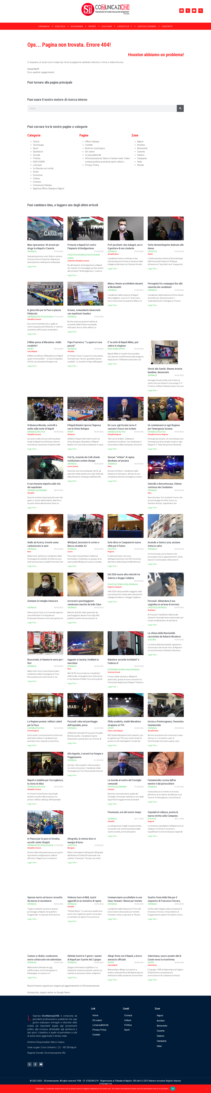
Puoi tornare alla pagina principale (49, 82)
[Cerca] (180, 108)
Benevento (142, 148)
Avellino (141, 145)
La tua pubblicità (93, 155)
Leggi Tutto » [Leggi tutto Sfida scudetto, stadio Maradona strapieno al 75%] (113, 745)
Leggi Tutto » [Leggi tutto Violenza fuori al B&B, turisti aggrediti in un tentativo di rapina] (72, 921)
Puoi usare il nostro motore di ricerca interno (57, 100)
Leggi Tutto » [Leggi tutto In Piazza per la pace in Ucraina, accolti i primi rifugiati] (32, 863)
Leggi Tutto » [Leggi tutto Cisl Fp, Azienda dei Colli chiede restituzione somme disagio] (72, 481)
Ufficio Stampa (147, 26)
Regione (118, 434)
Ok (173, 1089)
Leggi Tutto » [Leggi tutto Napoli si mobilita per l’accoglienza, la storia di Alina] (32, 804)
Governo (158, 434)
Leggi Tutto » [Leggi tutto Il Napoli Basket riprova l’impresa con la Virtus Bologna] (72, 449)
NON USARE (39, 161)
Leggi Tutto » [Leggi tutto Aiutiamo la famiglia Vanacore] (32, 623)
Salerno (141, 155)
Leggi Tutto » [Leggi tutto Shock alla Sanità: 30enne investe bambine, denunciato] (153, 390)
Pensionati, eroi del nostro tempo (124, 812)
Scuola (117, 672)
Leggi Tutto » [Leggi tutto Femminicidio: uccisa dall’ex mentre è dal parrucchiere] (153, 802)
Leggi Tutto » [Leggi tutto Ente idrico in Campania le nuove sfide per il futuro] (113, 566)
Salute (150, 254)
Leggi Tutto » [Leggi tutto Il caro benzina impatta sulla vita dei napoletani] (32, 508)
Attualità (79, 261)
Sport (92, 26)
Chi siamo (90, 151)
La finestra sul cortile (43, 168)
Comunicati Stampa (42, 185)
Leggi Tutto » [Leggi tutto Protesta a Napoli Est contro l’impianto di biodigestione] (72, 275)
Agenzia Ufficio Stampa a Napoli (48, 188)
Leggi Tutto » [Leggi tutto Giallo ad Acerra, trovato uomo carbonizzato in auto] (32, 566)
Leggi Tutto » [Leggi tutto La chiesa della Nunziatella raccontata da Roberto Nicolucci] (153, 655)
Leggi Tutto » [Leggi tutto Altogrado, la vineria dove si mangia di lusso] (72, 863)
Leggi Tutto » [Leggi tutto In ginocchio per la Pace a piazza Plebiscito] (32, 334)
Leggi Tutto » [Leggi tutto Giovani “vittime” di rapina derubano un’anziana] (113, 481)
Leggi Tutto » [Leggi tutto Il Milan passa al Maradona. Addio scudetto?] (32, 366)
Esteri (36, 171)
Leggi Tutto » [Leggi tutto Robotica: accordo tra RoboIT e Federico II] (113, 687)
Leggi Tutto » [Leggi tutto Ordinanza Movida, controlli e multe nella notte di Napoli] (32, 449)
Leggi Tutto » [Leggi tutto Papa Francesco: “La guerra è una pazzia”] (72, 366)
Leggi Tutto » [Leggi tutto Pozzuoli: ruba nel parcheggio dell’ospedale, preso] (72, 743)
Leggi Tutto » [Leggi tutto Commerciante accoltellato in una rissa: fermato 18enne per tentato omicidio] (113, 919)
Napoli (140, 141)
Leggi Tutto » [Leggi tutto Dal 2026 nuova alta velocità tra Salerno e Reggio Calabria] (113, 602)
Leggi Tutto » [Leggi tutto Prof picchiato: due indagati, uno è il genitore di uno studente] (113, 269)
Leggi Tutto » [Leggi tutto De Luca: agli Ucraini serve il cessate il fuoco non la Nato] (113, 449)
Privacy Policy (92, 165)
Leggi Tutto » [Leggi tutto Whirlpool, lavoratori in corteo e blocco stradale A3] (72, 566)
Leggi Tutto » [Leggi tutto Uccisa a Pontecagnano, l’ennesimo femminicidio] (153, 745)
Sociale (36, 155)
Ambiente (71, 261)
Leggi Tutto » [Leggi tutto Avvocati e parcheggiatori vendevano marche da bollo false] (72, 623)
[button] (200, 10)
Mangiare (71, 848)
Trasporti (118, 587)
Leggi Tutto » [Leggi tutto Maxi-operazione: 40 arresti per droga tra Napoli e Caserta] (32, 267)
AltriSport (71, 434)
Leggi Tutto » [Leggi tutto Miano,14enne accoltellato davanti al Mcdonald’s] (113, 305)
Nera (116, 254)
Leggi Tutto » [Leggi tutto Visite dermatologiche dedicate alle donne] (153, 269)
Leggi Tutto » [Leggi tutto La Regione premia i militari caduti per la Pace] (32, 745)
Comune (86, 261)
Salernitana (152, 965)
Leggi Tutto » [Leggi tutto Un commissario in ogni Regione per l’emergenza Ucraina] (153, 449)
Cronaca (44, 26)
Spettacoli (38, 151)
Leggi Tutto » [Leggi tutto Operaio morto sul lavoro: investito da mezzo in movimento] (32, 919)
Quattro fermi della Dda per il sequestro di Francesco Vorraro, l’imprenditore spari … (164, 901)
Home (95, 1015)
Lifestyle (124, 26)
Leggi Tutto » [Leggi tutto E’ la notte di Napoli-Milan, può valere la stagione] (113, 364)
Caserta (141, 151)
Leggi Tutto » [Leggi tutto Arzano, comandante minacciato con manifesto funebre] (72, 332)
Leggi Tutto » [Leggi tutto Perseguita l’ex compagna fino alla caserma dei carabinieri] (153, 305)
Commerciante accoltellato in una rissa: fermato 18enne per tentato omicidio (125, 901)
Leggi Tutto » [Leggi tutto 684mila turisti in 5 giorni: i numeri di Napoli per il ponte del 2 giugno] (72, 978)
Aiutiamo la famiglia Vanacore (42, 600)
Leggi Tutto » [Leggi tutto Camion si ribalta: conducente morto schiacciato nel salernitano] (32, 978)
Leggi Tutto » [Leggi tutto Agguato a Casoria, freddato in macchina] (72, 683)
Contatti (167, 26)
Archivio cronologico (95, 148)
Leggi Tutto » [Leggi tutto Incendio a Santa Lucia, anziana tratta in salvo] (153, 564)
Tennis (36, 141)
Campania (142, 158)
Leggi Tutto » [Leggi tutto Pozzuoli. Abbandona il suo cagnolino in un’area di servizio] (153, 625)
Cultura (107, 26)
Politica (60, 26)
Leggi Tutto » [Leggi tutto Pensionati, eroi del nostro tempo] (113, 836)
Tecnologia (38, 145)
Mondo (140, 165)
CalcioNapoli (32, 351)
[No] (206, 1088)
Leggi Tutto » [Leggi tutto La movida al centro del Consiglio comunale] (113, 804)
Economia (77, 26)
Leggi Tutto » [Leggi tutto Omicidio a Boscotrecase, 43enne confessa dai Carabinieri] (153, 508)
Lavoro (70, 466)
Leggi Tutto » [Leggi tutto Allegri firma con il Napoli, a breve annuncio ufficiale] (113, 980)
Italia (139, 161)
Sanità (75, 466)
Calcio (110, 731)
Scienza (111, 672)
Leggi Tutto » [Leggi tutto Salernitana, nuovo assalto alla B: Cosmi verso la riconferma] (153, 980)
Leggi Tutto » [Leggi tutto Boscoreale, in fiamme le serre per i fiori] (32, 681)
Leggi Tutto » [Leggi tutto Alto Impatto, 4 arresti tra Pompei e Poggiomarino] (72, 775)
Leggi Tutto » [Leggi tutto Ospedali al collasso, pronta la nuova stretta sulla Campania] (153, 836)
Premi (29, 731)
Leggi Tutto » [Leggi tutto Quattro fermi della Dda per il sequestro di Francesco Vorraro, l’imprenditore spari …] (153, 919)
